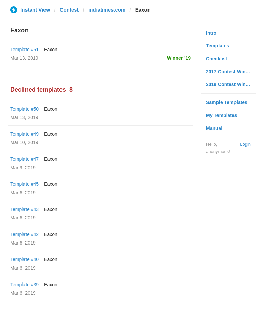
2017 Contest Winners (231, 71)
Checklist (216, 58)
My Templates (221, 115)
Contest (69, 10)
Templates (217, 45)
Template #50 (24, 109)
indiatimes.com (106, 10)
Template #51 (24, 49)
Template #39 (24, 284)
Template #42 (24, 234)
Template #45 (24, 184)
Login (245, 144)
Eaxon (50, 49)
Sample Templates (226, 102)
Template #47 (24, 159)
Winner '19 (179, 58)
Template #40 (24, 259)
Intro (211, 33)
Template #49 (24, 134)
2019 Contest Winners (231, 84)
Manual (214, 128)
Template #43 (24, 209)
